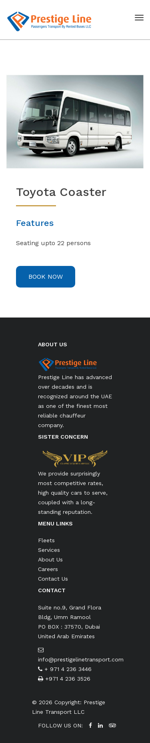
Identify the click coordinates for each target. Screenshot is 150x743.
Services (49, 550)
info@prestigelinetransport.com (81, 659)
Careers (48, 569)
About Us (50, 559)
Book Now (45, 276)
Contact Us (53, 578)
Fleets (46, 540)
